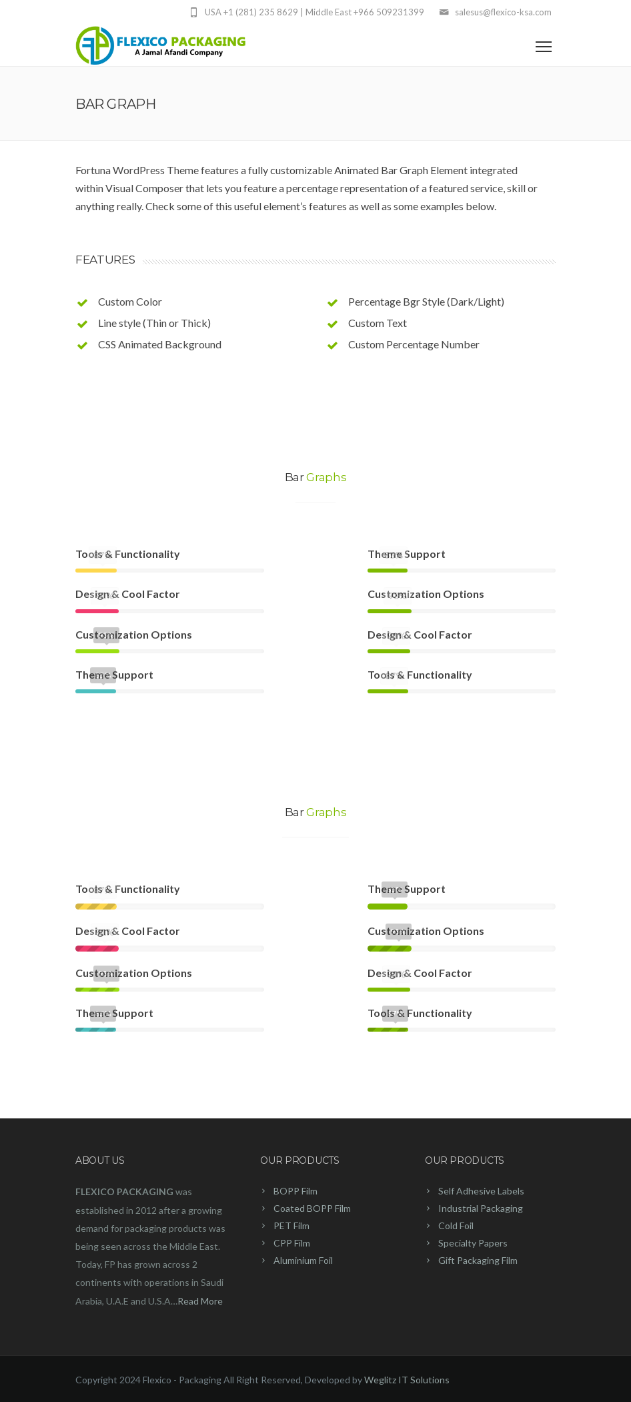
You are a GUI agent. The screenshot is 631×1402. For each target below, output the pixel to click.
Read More (200, 1301)
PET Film (291, 1225)
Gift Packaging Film (478, 1260)
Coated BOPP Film (312, 1208)
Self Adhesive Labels (481, 1190)
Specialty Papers (473, 1243)
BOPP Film (295, 1190)
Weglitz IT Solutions (407, 1379)
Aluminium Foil (303, 1260)
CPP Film (291, 1243)
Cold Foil (456, 1225)
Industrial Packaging (480, 1208)
